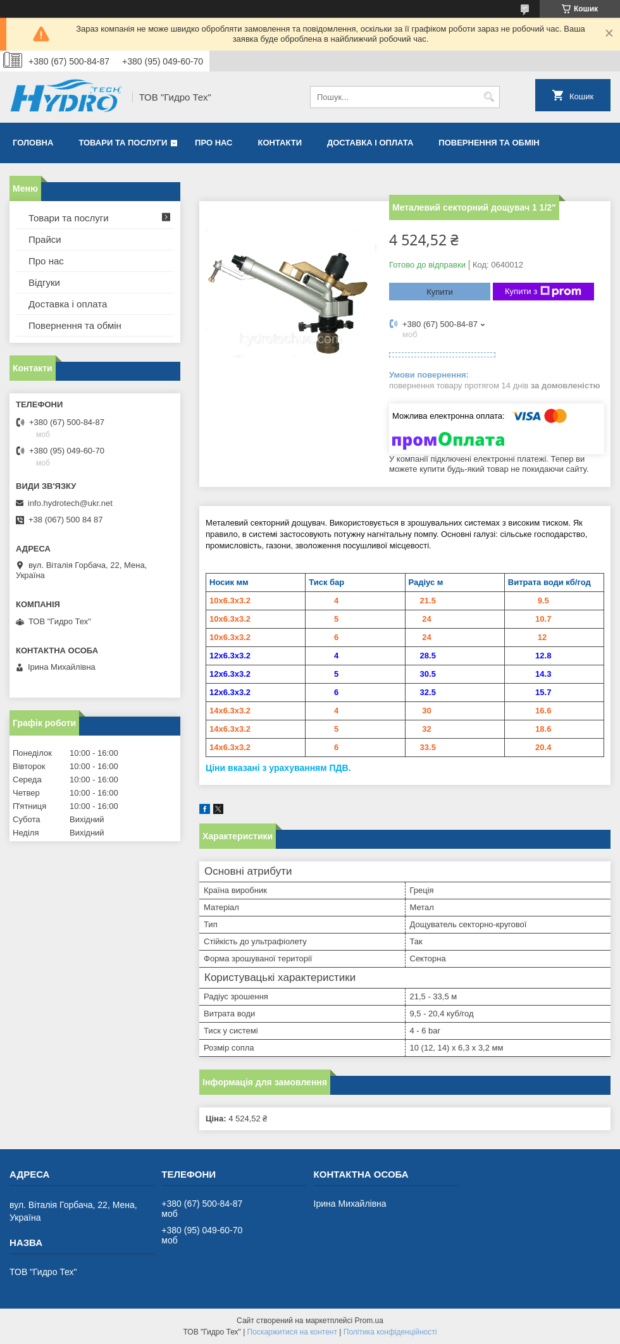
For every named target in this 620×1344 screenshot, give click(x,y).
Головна (33, 142)
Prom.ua (369, 1320)
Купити (439, 292)
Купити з (543, 291)
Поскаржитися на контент (292, 1332)
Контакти (280, 142)
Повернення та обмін (488, 142)
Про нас (213, 142)
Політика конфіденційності (390, 1332)
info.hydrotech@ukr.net (70, 503)
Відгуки (44, 282)
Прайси (44, 239)
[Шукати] (489, 97)
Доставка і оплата (370, 142)
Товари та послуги (122, 142)
